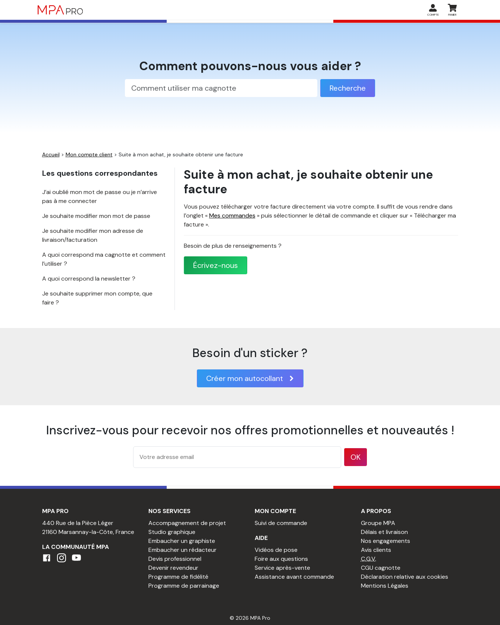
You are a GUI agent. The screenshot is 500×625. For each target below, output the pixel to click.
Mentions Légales (384, 586)
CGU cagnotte (380, 568)
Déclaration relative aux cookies (404, 577)
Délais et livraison (384, 532)
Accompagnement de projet (187, 523)
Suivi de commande (281, 523)
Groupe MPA (378, 523)
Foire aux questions (281, 559)
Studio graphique (171, 532)
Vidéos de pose (276, 550)
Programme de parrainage (183, 586)
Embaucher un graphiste (181, 541)
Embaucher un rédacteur (182, 550)
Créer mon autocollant (250, 378)
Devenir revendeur (173, 568)
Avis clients (376, 550)
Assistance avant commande (294, 577)
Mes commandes (232, 215)
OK (355, 457)
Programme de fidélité (178, 577)
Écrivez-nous (215, 265)
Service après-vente (282, 568)
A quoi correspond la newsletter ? (88, 278)
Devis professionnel (174, 559)
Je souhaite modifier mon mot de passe (96, 216)
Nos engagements (385, 541)
